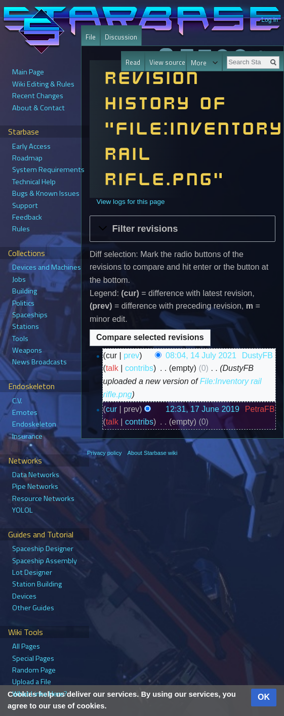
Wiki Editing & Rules (43, 84)
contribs (139, 368)
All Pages (26, 646)
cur (111, 409)
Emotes (24, 412)
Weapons (27, 350)
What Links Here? (39, 693)
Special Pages (33, 658)
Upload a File (31, 681)
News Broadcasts (39, 361)
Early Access (31, 146)
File (91, 37)
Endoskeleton (34, 424)
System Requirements (48, 169)
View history (189, 62)
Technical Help (34, 181)
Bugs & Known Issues (45, 193)
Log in (269, 19)
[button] (182, 229)
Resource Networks (43, 498)
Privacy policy (104, 453)
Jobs (19, 279)
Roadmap (27, 157)
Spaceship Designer (42, 548)
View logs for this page (130, 201)
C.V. (17, 400)
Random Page (34, 670)
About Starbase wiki (153, 453)
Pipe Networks (35, 486)
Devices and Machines (46, 267)
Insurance (27, 436)
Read (126, 62)
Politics (23, 303)
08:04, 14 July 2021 (201, 355)
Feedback (27, 217)
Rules (21, 228)
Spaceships (30, 314)
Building (24, 291)
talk (112, 368)
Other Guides (33, 607)
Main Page (28, 71)
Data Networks (35, 474)
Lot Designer (32, 572)
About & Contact (38, 107)
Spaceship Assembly (44, 560)
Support (25, 205)
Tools (20, 338)
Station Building (37, 583)
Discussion (121, 37)
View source (160, 62)
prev (131, 355)
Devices (24, 596)
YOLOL (22, 510)
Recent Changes (37, 95)
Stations (25, 326)
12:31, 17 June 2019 (202, 409)
